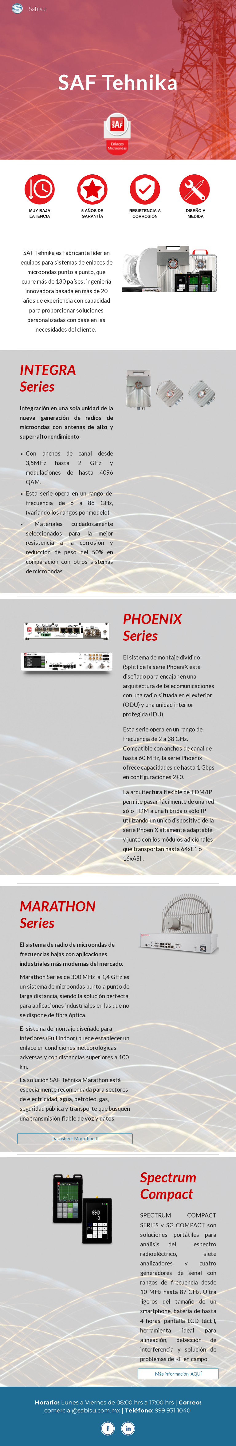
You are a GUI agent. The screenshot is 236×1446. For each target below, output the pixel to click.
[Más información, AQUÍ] (178, 1374)
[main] (118, 79)
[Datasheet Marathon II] (75, 1138)
